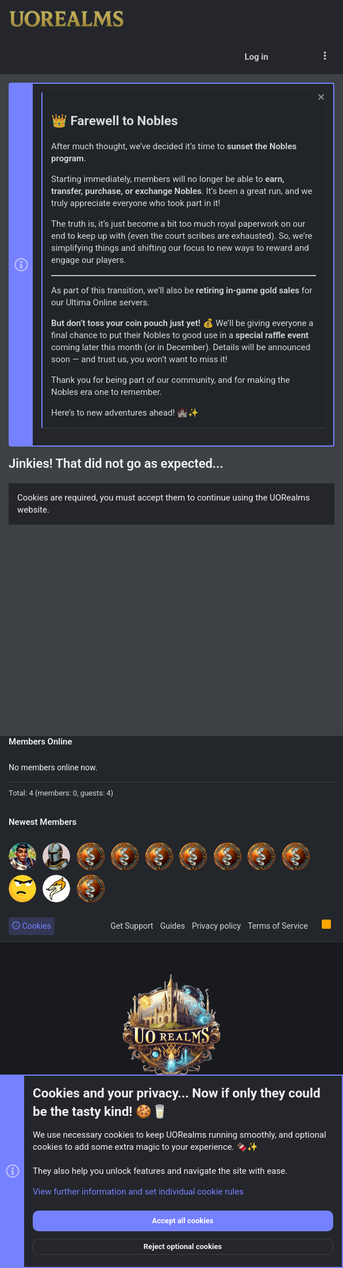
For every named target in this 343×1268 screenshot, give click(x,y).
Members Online (40, 741)
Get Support (131, 925)
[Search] (303, 56)
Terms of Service (278, 925)
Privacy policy (216, 925)
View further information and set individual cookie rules (138, 1191)
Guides (172, 925)
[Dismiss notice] (320, 98)
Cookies (31, 925)
